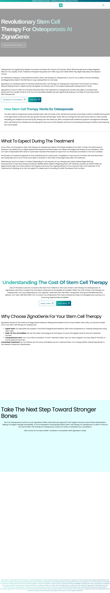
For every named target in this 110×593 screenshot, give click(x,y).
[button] (61, 5)
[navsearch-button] (102, 5)
